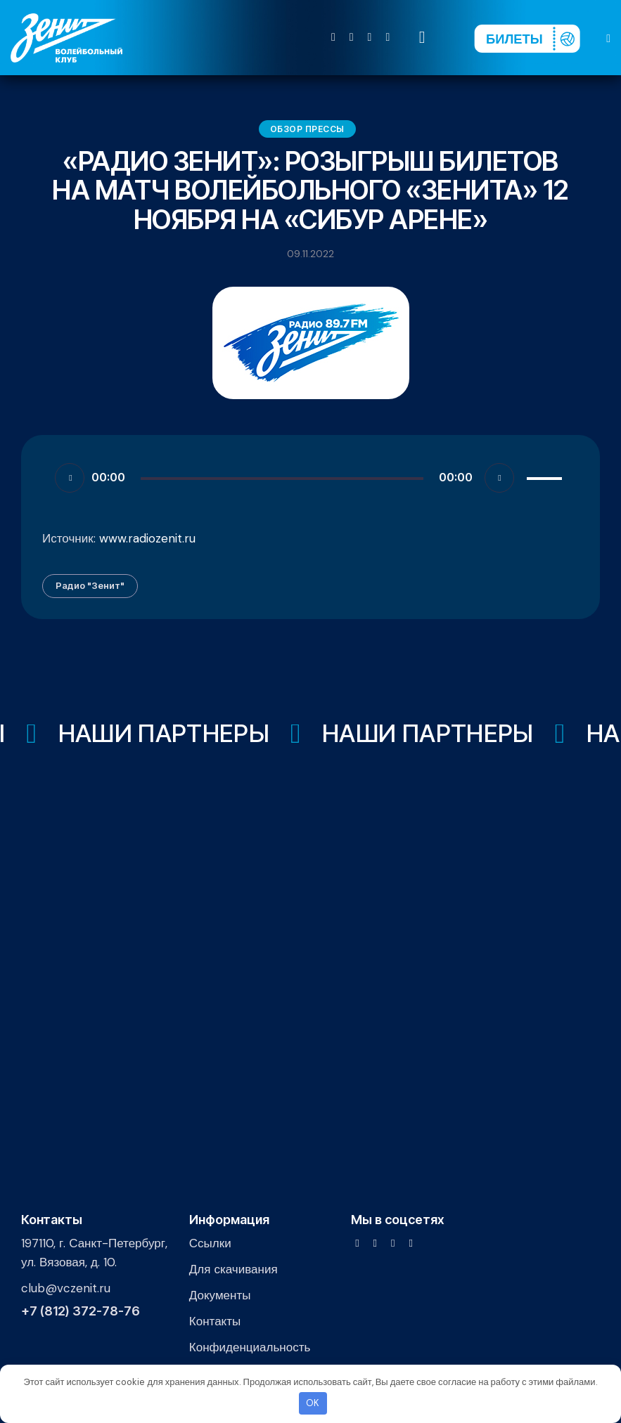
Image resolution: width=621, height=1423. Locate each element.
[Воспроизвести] (69, 478)
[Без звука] (499, 478)
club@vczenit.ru (65, 1288)
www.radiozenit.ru (147, 538)
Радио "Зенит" (90, 585)
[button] (608, 37)
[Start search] (422, 37)
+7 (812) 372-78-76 (80, 1311)
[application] (310, 477)
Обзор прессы (307, 129)
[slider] (282, 478)
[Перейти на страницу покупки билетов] (527, 39)
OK (312, 1403)
